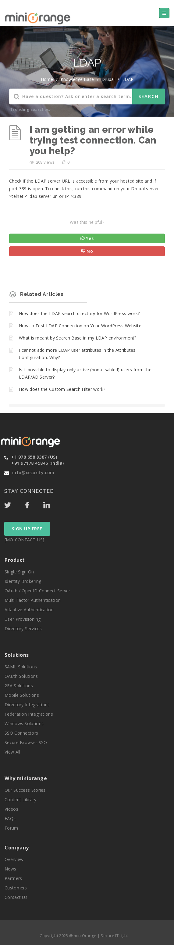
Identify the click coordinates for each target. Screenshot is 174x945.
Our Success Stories (25, 790)
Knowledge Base (77, 79)
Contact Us (16, 897)
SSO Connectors (21, 733)
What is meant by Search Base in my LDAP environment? (78, 338)
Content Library (21, 799)
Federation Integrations (29, 714)
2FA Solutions (19, 686)
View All (12, 752)
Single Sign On (19, 572)
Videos (11, 809)
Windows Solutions (24, 723)
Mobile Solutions (22, 695)
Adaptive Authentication (29, 609)
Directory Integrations (27, 704)
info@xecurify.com (33, 472)
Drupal (108, 79)
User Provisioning (23, 619)
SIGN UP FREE (27, 529)
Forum (11, 828)
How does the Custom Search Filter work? (62, 389)
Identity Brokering (23, 581)
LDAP (127, 79)
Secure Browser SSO (26, 742)
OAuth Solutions (21, 676)
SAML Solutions (21, 667)
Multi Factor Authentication (33, 600)
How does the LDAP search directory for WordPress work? (79, 313)
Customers (16, 888)
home (47, 79)
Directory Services (23, 628)
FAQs (10, 818)
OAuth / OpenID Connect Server (37, 591)
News (10, 869)
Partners (13, 878)
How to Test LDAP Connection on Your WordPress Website (80, 326)
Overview (14, 859)
